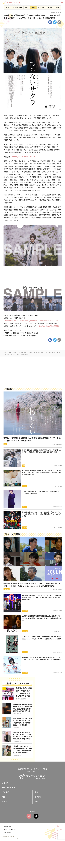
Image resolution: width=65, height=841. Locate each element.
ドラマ (50, 7)
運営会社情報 (7, 827)
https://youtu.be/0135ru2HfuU (24, 156)
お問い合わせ (7, 832)
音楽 (57, 7)
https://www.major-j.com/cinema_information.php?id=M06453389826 (31, 320)
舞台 (26, 7)
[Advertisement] (32, 371)
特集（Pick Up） (9, 787)
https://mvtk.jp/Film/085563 (48, 326)
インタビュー (17, 7)
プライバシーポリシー (10, 829)
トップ (5, 352)
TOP (7, 7)
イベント (41, 7)
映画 (33, 7)
